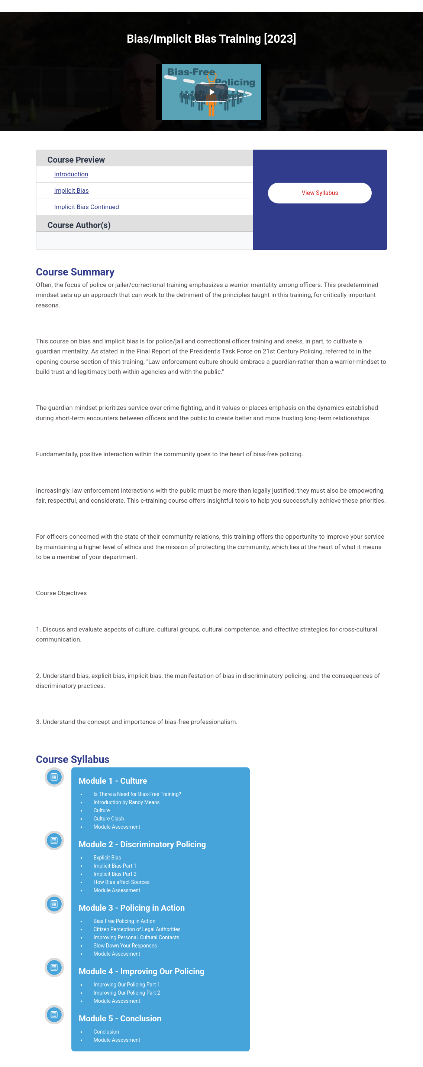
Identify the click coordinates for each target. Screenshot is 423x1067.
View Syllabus (320, 192)
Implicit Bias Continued (86, 207)
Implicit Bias (71, 190)
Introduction (71, 174)
